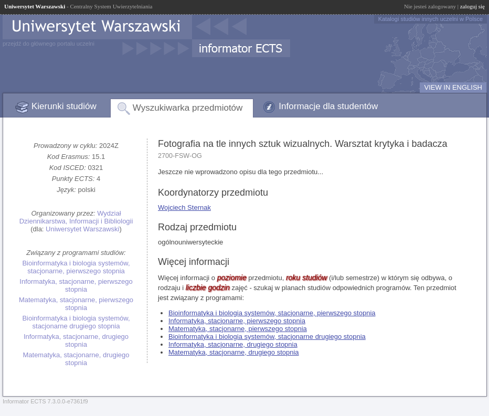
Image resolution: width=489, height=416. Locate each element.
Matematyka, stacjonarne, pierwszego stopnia (76, 304)
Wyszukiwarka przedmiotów (188, 108)
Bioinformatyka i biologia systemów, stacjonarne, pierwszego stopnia (76, 267)
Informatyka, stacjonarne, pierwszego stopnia (75, 285)
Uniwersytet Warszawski (82, 229)
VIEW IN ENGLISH (453, 87)
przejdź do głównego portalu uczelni (48, 43)
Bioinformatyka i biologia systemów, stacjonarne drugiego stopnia (76, 322)
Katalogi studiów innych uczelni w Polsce (430, 19)
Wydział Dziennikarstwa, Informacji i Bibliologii (76, 217)
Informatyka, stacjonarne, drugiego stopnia (76, 340)
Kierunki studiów (64, 106)
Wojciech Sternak (184, 207)
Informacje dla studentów (328, 106)
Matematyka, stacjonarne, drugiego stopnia (76, 359)
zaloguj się (472, 6)
